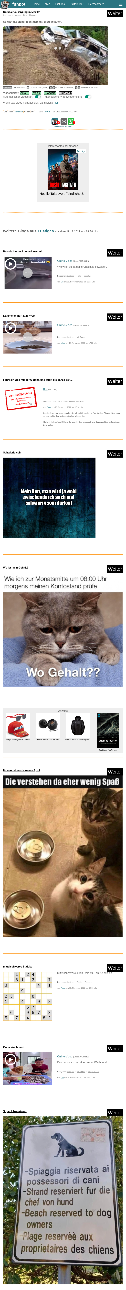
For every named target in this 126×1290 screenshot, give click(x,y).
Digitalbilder (77, 4)
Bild (45, 389)
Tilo (62, 1077)
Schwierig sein (12, 452)
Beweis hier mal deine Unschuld (23, 251)
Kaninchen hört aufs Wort (19, 315)
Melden (27, 112)
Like (5, 112)
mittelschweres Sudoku (17, 966)
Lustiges (60, 4)
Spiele (79, 982)
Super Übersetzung (15, 1111)
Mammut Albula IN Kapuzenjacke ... (78, 740)
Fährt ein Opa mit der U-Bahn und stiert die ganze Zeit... (38, 379)
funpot (18, 4)
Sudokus (88, 982)
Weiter (115, 13)
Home (36, 4)
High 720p (66, 93)
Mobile (37, 93)
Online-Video (64, 260)
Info (32, 112)
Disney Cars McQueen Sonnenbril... (18, 740)
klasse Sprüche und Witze (73, 401)
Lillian (63, 343)
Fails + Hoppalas (30, 15)
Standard (50, 93)
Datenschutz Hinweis (63, 126)
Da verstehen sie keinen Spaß (21, 770)
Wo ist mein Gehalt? (15, 567)
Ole (62, 282)
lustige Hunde (93, 1072)
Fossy (49, 407)
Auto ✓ (24, 93)
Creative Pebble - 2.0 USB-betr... (48, 740)
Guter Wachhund (13, 1047)
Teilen (11, 112)
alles (47, 4)
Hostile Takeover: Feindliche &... (63, 193)
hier (56, 102)
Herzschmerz (96, 4)
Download (19, 112)
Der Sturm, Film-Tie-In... (108, 750)
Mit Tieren (81, 337)
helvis (47, 111)
